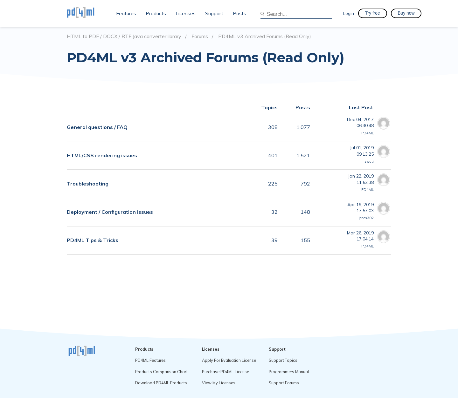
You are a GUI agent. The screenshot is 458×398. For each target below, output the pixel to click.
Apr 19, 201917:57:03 (360, 207)
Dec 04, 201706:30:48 (360, 122)
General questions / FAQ (97, 127)
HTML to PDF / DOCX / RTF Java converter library (124, 36)
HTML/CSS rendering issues (102, 155)
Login (348, 13)
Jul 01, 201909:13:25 (362, 151)
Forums (199, 36)
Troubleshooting (87, 183)
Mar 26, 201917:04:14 (360, 236)
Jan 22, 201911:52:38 (361, 179)
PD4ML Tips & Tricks (92, 240)
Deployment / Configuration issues (110, 212)
